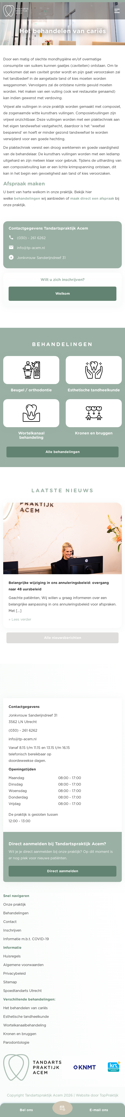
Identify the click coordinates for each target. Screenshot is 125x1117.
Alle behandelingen (63, 452)
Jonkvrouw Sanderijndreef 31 (37, 257)
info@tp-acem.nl (27, 247)
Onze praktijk (14, 904)
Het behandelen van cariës (25, 1008)
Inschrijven (12, 930)
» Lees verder (20, 619)
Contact (10, 922)
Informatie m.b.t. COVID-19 (26, 939)
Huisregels (12, 956)
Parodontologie (16, 1042)
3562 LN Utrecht (23, 722)
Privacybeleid (14, 973)
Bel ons (26, 1110)
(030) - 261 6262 (27, 237)
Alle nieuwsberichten (62, 638)
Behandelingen (16, 913)
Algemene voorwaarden (23, 965)
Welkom (62, 293)
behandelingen (27, 198)
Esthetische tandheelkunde (26, 1016)
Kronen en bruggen (19, 1034)
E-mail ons (99, 1110)
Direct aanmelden (62, 871)
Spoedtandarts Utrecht (22, 991)
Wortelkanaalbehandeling (24, 1025)
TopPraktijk (109, 1095)
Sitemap (10, 982)
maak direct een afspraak (92, 198)
